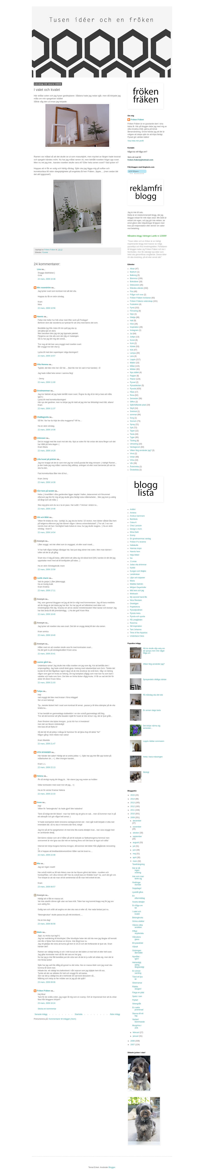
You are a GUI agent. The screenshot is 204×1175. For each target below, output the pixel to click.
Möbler (133, 369)
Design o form (136, 529)
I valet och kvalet (136, 912)
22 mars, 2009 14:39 (46, 482)
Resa (132, 395)
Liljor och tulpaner (137, 578)
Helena (40, 776)
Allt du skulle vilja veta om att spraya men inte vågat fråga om (154, 650)
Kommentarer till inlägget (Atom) (62, 1019)
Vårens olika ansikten (137, 926)
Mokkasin (134, 594)
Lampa (133, 353)
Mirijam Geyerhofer (138, 587)
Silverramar (137, 983)
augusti (136, 842)
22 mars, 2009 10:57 (46, 356)
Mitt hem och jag (137, 590)
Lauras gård (42, 662)
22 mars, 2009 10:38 (46, 279)
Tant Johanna (135, 629)
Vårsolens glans (136, 938)
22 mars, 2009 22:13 (46, 767)
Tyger (132, 437)
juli (134, 846)
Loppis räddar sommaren (153, 741)
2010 (133, 814)
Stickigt (146, 772)
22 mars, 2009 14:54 (46, 532)
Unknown (41, 438)
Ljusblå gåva (137, 892)
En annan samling (136, 972)
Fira (131, 291)
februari (136, 1032)
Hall (131, 320)
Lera (132, 356)
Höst (132, 324)
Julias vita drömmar (138, 564)
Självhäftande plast (138, 405)
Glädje (132, 317)
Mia (38, 863)
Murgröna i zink (136, 1026)
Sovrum (133, 421)
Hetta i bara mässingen (153, 757)
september (137, 836)
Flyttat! (135, 1000)
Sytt (131, 428)
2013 (133, 802)
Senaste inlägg (41, 1014)
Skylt (132, 408)
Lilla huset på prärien (46, 459)
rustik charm (42, 578)
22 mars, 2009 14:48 (46, 509)
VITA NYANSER (44, 752)
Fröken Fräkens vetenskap (141, 301)
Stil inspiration (136, 626)
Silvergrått (136, 1004)
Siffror (132, 402)
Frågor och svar (136, 295)
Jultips (132, 337)
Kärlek (132, 346)
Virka (132, 460)
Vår (131, 463)
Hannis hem (135, 551)
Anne (39, 802)
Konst (132, 340)
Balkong (133, 275)
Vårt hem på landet (45, 491)
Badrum (133, 272)
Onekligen (134, 603)
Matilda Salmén (136, 584)
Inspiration (134, 327)
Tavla (132, 434)
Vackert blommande (138, 1020)
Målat (132, 366)
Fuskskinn (134, 304)
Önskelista (134, 470)
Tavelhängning (138, 864)
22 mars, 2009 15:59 (46, 569)
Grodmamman (43, 391)
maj (134, 854)
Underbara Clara (137, 636)
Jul (131, 333)
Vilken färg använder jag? (141, 450)
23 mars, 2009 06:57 (46, 887)
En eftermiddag (138, 897)
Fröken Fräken (43, 991)
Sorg (132, 418)
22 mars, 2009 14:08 (46, 430)
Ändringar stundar (136, 883)
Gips (132, 314)
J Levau (133, 561)
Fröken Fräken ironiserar (140, 298)
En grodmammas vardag (140, 539)
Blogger (112, 1167)
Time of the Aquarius (138, 633)
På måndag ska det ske (153, 695)
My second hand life (138, 597)
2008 (133, 1041)
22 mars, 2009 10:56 (46, 308)
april (135, 857)
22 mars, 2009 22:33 (46, 794)
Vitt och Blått (43, 517)
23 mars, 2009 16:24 (46, 1003)
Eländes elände (136, 288)
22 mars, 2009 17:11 (46, 590)
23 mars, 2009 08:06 (46, 982)
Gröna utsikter (138, 921)
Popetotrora (135, 607)
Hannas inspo (136, 548)
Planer (132, 379)
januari (136, 1036)
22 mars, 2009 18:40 (46, 614)
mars (135, 861)
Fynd (132, 308)
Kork (132, 343)
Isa (131, 558)
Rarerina (133, 623)
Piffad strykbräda (138, 932)
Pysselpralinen (136, 610)
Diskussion (134, 285)
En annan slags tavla (152, 710)
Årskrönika (134, 466)
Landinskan (135, 574)
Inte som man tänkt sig (138, 877)
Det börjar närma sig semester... (151, 727)
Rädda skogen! (136, 988)
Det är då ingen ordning (136, 870)
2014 (133, 799)
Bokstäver (134, 281)
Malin (39, 932)
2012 (133, 806)
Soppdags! (136, 888)
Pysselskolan (135, 385)
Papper (133, 376)
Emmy (132, 535)
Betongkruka (137, 917)
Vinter (132, 457)
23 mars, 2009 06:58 (46, 924)
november (137, 827)
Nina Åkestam (136, 600)
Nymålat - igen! (136, 957)
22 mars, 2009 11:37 (46, 408)
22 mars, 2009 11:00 (46, 382)
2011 (133, 810)
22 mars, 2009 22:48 (46, 855)
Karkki (132, 568)
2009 (133, 817)
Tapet (132, 431)
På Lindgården (136, 620)
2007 (133, 1044)
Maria (132, 581)
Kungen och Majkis (138, 571)
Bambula (133, 519)
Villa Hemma (42, 364)
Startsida (78, 1014)
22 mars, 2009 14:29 (46, 451)
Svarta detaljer (138, 902)
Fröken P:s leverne (138, 542)
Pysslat (45, 252)
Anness (133, 513)
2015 (133, 795)
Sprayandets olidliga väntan (154, 679)
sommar (133, 414)
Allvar (132, 269)
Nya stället (134, 372)
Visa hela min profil (135, 141)
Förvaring (134, 311)
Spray (132, 424)
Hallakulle (134, 545)
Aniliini (132, 509)
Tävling (133, 441)
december (137, 821)
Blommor (134, 278)
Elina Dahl (134, 532)
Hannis (40, 316)
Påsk (132, 392)
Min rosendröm (44, 288)
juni (134, 850)
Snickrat (133, 411)
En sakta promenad (137, 1008)
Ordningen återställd (137, 951)
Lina (39, 269)
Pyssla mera (135, 613)
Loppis (132, 359)
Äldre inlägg (115, 1014)
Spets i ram (137, 996)
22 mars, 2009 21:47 (46, 744)
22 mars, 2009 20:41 (46, 654)
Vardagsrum (135, 447)
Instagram (134, 330)
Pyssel (132, 382)
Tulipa (39, 691)
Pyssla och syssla (137, 616)
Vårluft (135, 947)
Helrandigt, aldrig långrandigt (138, 964)
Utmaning (134, 444)
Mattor (132, 363)
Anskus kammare (137, 516)
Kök (131, 350)
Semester (134, 398)
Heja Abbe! (134, 555)
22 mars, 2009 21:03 (46, 683)
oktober (136, 833)
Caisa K (133, 522)
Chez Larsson (136, 526)
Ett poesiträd (137, 943)
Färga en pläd (138, 992)
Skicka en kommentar (47, 1009)
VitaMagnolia (43, 417)
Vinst (132, 453)
